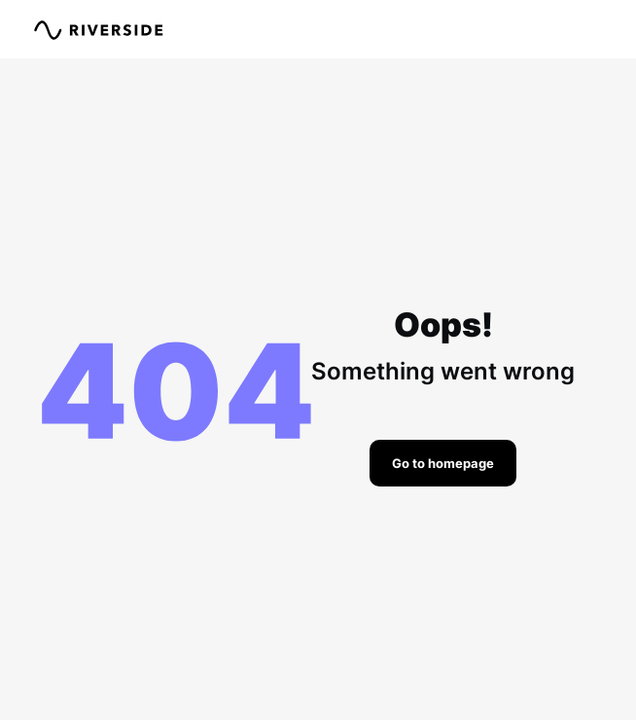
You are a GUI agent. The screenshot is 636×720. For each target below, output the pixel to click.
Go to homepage (443, 463)
